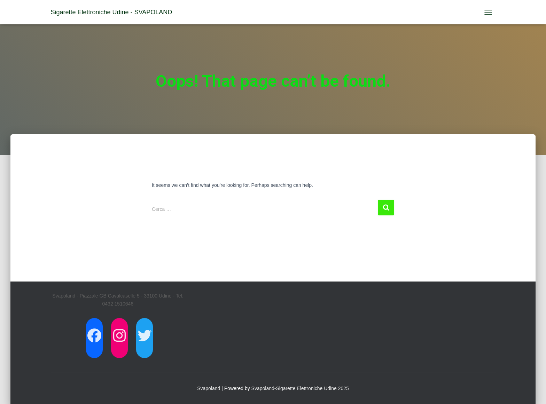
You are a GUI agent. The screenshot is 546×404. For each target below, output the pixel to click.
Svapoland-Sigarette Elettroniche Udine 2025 (300, 388)
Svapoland (208, 388)
